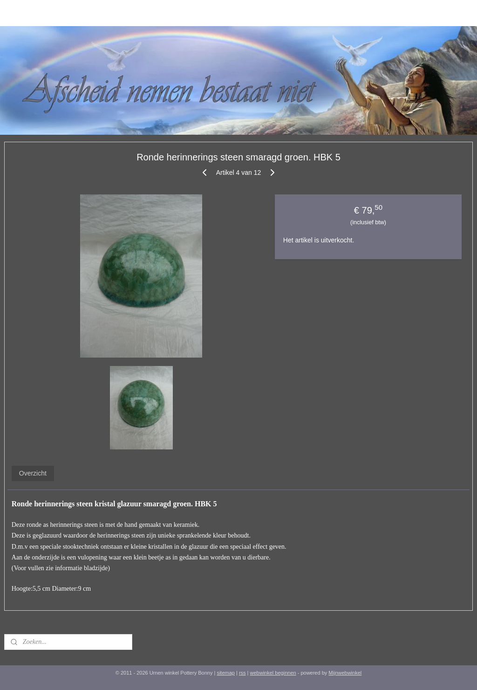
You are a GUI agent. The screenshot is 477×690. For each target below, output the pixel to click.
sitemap (226, 673)
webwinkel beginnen (273, 673)
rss (242, 673)
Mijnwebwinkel (344, 673)
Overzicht (33, 473)
